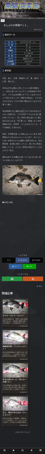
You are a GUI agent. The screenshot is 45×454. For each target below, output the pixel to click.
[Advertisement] (22, 228)
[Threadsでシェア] (36, 260)
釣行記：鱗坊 (8, 202)
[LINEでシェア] (29, 266)
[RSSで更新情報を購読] (33, 279)
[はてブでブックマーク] (15, 266)
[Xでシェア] (9, 260)
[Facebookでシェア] (22, 260)
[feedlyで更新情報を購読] (12, 279)
